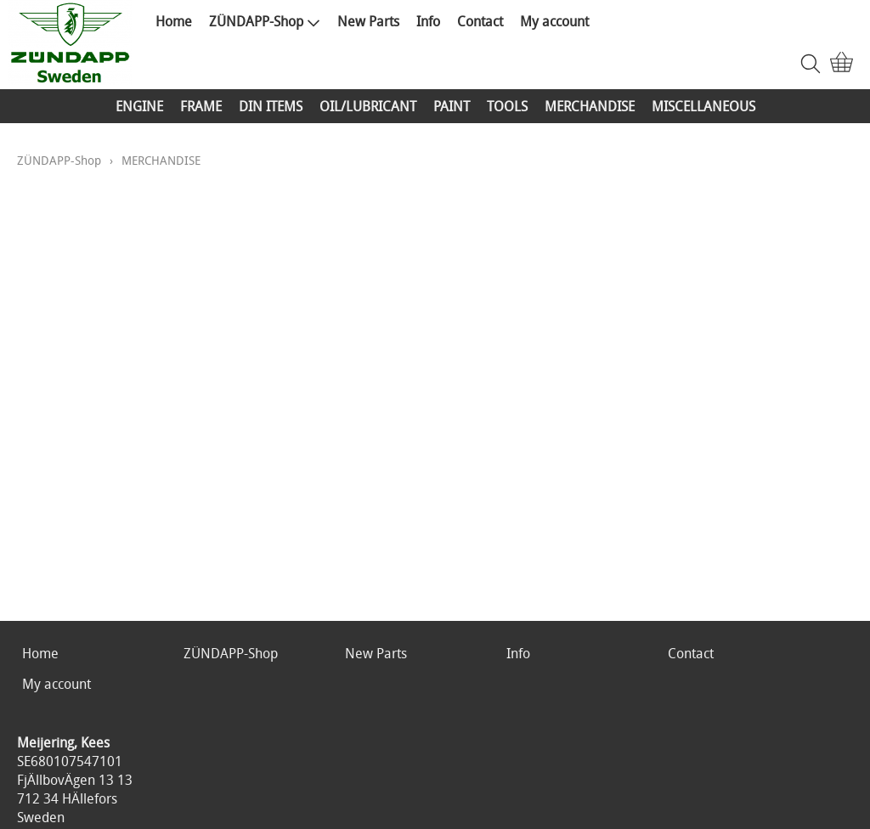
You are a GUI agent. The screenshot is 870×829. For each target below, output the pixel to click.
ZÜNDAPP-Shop (264, 21)
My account (554, 21)
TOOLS (507, 106)
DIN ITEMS (270, 106)
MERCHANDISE (590, 106)
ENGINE (139, 106)
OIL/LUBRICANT (367, 106)
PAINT (451, 106)
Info (428, 21)
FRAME (201, 106)
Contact (480, 21)
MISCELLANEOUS (703, 106)
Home (173, 21)
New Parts (368, 21)
